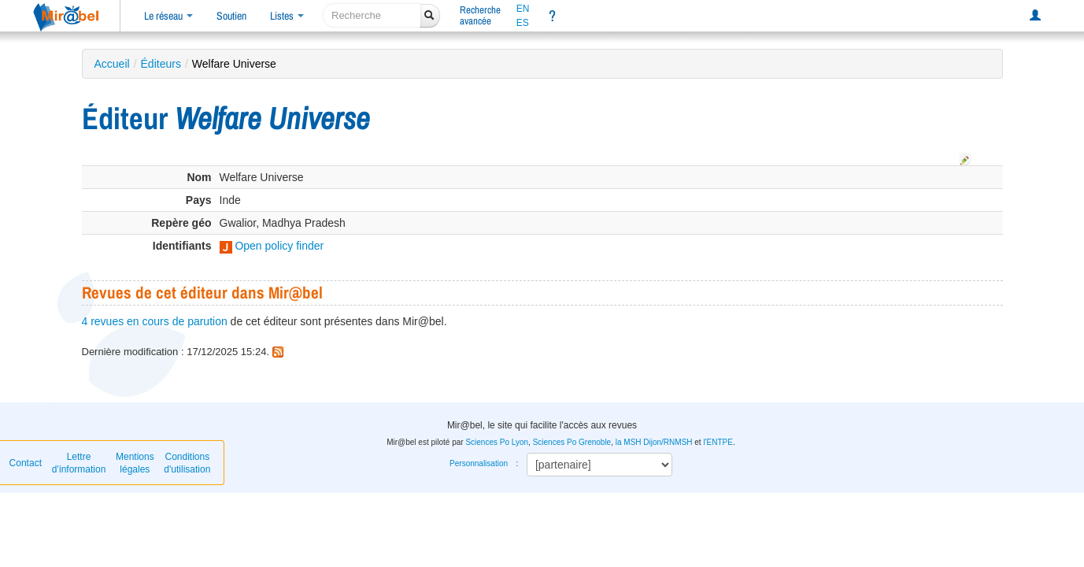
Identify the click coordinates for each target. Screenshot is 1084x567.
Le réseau (168, 16)
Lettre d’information (79, 463)
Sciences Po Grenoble (572, 442)
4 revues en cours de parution (155, 321)
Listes (287, 16)
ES (522, 22)
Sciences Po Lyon (496, 442)
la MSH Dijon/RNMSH (654, 442)
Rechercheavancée (480, 15)
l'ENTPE (717, 442)
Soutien (231, 16)
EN (523, 8)
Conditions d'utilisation (187, 463)
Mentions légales (135, 463)
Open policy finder (272, 245)
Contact (25, 463)
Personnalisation (479, 463)
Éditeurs (161, 63)
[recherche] (372, 15)
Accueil (112, 63)
